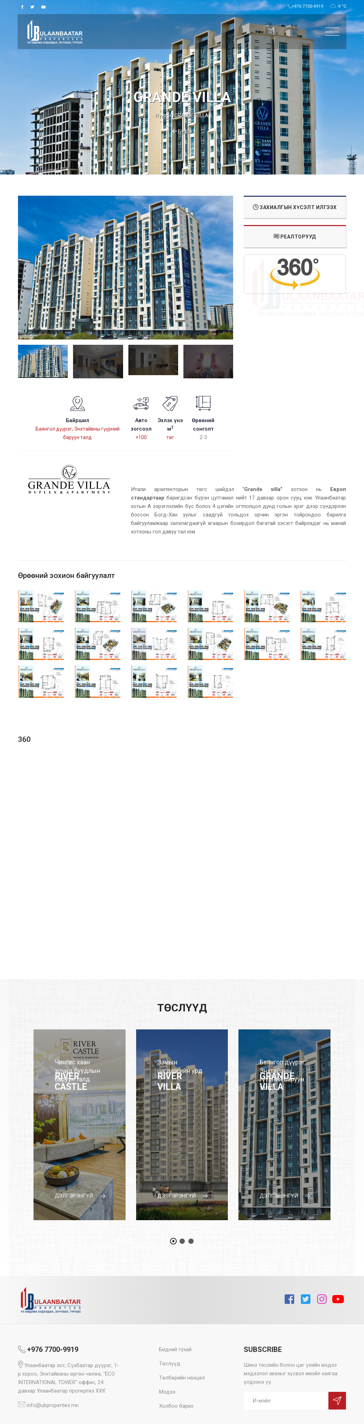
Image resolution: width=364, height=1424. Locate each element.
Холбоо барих (176, 1406)
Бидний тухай (175, 1349)
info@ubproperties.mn (48, 1405)
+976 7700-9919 (305, 6)
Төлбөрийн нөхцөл (182, 1378)
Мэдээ (167, 1392)
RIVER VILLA (169, 1081)
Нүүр (160, 115)
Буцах (182, 131)
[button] (173, 1241)
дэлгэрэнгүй (80, 1196)
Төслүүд (169, 1363)
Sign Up (337, 1401)
